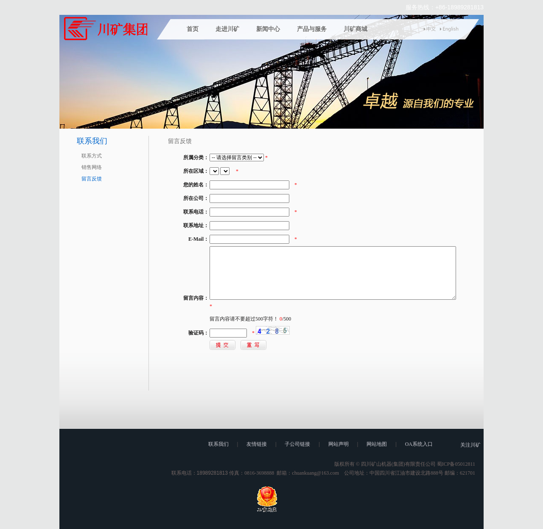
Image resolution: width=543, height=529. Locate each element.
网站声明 (338, 444)
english (449, 29)
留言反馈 (91, 179)
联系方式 (91, 156)
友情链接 (256, 444)
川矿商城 (355, 29)
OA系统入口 (419, 444)
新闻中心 (268, 29)
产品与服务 (312, 29)
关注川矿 (470, 445)
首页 (193, 29)
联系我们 (218, 444)
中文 (432, 29)
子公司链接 (297, 444)
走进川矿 (227, 29)
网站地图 (377, 444)
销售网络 (91, 167)
